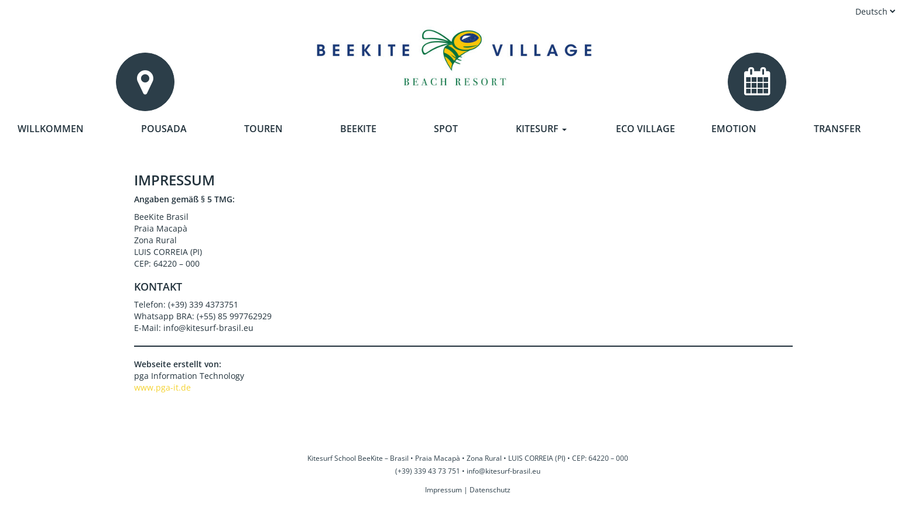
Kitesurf (541, 128)
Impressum (443, 490)
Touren (263, 128)
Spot (446, 128)
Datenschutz (490, 490)
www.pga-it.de (162, 387)
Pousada (164, 128)
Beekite (358, 128)
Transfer (837, 128)
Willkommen (51, 128)
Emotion (733, 128)
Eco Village (645, 128)
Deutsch (875, 11)
